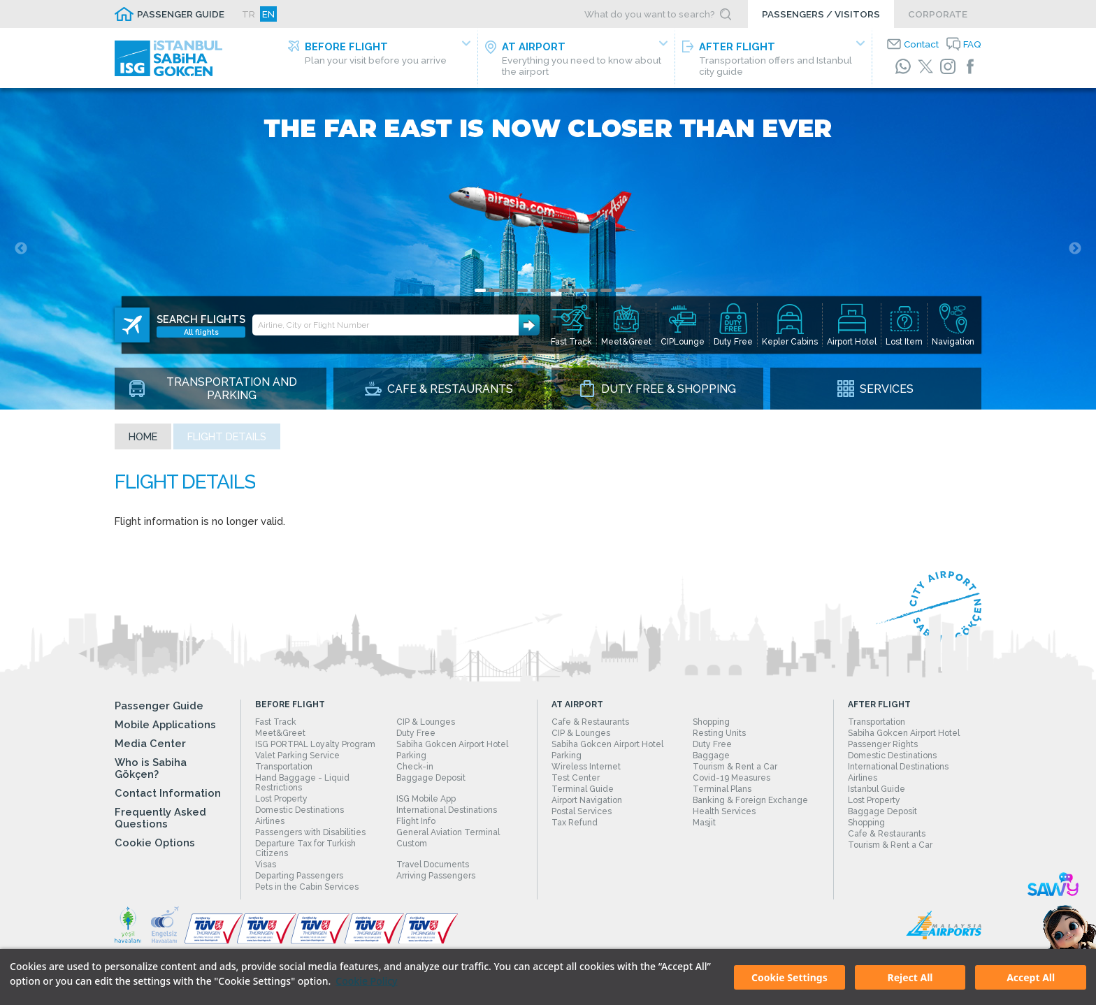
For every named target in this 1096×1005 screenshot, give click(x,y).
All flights (201, 332)
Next (1075, 249)
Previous (21, 249)
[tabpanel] (548, 249)
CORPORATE (937, 14)
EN (268, 14)
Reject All (909, 977)
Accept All (1031, 977)
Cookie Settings (789, 977)
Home (143, 436)
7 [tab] (564, 290)
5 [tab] (536, 290)
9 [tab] (592, 290)
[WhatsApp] (903, 66)
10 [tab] (606, 290)
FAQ (972, 44)
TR (248, 14)
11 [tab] (620, 290)
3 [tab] (508, 290)
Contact (921, 44)
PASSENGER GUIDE (180, 14)
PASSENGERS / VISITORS (821, 14)
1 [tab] (480, 290)
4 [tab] (522, 290)
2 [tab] (494, 290)
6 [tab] (550, 290)
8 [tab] (578, 290)
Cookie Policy (366, 981)
